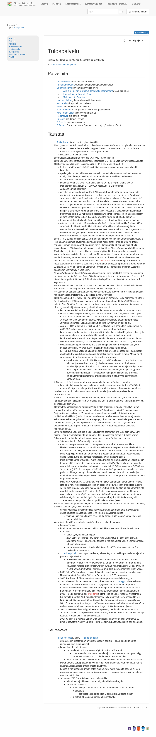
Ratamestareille (72, 4)
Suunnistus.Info (64, 88)
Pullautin (56, 4)
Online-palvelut (70, 553)
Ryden (60, 106)
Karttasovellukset (93, 4)
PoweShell (105, 260)
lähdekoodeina (91, 638)
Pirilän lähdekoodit (66, 84)
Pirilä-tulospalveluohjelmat (63, 64)
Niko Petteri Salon (65, 113)
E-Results (61, 122)
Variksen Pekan (64, 100)
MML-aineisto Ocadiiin (74, 97)
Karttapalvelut (14, 49)
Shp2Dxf (136, 4)
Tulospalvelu (19, 28)
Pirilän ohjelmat (64, 81)
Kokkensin (62, 103)
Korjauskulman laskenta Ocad (77, 94)
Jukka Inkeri (62, 142)
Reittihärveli (62, 116)
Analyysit (122, 581)
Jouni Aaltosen (64, 109)
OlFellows (61, 125)
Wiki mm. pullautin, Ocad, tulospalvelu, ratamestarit (88, 91)
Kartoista (12, 44)
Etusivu (44, 4)
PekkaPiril (93, 594)
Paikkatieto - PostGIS (117, 4)
